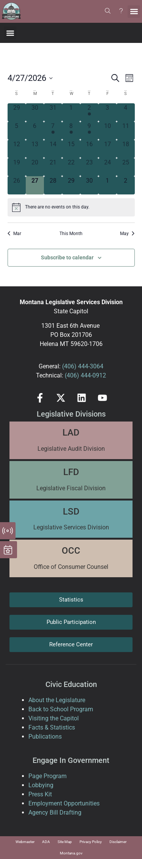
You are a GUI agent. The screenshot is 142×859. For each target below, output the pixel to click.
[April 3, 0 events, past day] (107, 112)
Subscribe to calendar (67, 257)
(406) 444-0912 (85, 375)
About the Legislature (56, 700)
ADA (46, 842)
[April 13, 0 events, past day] (35, 149)
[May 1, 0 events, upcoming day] (107, 185)
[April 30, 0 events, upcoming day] (89, 185)
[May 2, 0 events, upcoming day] (126, 185)
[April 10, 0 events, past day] (107, 131)
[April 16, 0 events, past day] (89, 149)
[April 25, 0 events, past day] (126, 167)
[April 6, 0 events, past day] (35, 131)
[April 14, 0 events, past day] (53, 149)
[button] (134, 11)
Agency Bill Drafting (54, 812)
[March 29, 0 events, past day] (17, 112)
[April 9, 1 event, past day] (89, 131)
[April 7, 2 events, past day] (53, 131)
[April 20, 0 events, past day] (35, 167)
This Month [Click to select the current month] (71, 233)
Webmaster (25, 842)
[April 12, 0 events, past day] (17, 149)
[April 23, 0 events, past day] (89, 167)
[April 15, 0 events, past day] (71, 149)
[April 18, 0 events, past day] (126, 149)
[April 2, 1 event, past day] (89, 112)
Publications (45, 736)
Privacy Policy (91, 842)
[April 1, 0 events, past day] (71, 112)
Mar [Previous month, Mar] (14, 233)
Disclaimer (117, 842)
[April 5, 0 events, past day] (17, 131)
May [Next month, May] (127, 233)
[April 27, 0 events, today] (35, 185)
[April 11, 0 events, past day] (126, 131)
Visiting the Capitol (53, 718)
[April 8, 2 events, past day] (71, 131)
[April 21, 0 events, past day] (53, 167)
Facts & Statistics (51, 727)
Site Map (65, 842)
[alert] (71, 207)
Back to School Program (60, 709)
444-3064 (89, 366)
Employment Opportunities (64, 803)
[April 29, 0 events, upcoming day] (71, 185)
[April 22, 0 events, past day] (71, 167)
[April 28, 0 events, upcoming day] (53, 185)
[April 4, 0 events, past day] (126, 112)
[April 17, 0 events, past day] (107, 149)
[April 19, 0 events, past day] (17, 167)
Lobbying (40, 785)
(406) (69, 366)
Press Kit (40, 794)
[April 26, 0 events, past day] (17, 185)
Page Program (47, 776)
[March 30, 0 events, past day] (35, 112)
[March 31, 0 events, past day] (53, 112)
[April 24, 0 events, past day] (107, 167)
